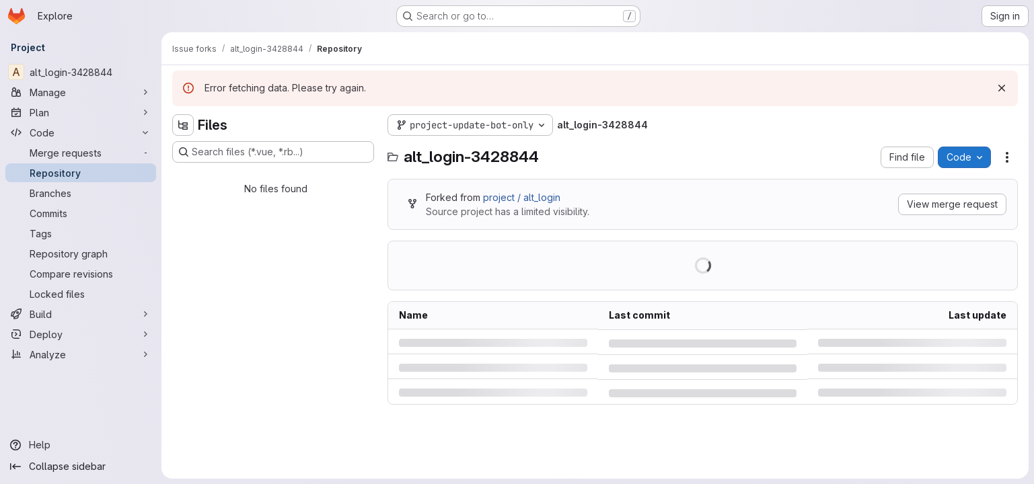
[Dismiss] (1002, 88)
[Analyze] (80, 354)
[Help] (80, 445)
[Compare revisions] (80, 273)
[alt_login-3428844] (80, 72)
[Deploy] (80, 334)
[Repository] (80, 172)
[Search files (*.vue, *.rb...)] (273, 152)
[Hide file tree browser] (183, 125)
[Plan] (80, 112)
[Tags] (80, 233)
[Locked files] (80, 293)
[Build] (80, 314)
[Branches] (80, 193)
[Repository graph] (80, 253)
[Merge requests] (80, 152)
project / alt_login (521, 197)
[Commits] (80, 213)
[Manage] (80, 92)
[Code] (80, 132)
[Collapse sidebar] (80, 466)
